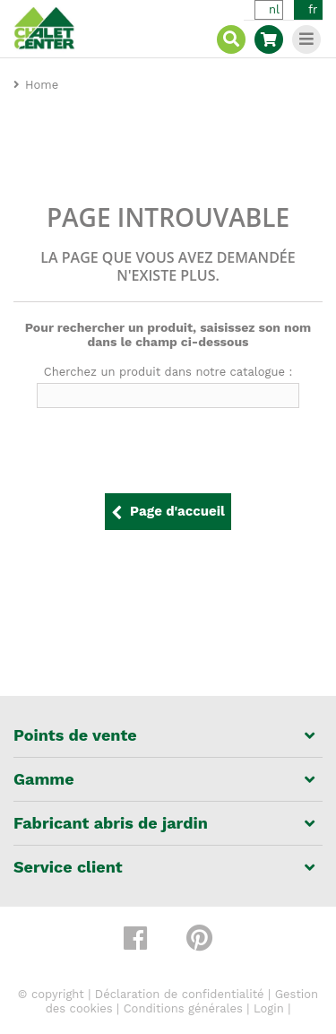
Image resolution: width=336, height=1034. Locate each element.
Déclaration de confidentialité (179, 994)
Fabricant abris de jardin (110, 823)
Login (269, 1008)
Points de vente (75, 735)
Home (41, 84)
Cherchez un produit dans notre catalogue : (168, 371)
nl (274, 9)
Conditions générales (183, 1008)
